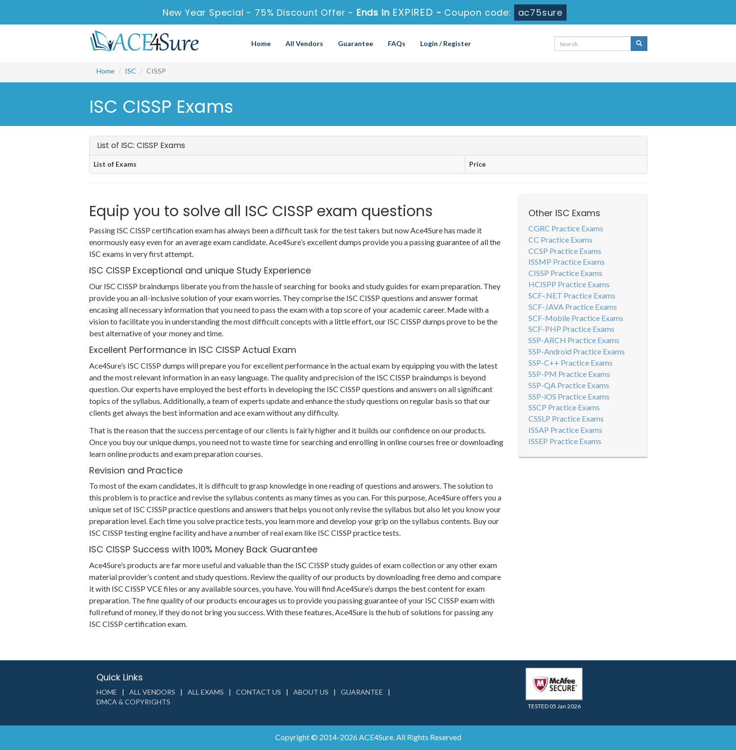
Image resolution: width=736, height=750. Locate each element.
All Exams (206, 692)
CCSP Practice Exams (564, 250)
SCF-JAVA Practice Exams (572, 306)
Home (261, 43)
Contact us (258, 692)
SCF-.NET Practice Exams (572, 295)
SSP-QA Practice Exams (568, 385)
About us (311, 692)
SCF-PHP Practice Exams (571, 328)
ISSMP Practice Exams (566, 261)
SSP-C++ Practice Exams (570, 362)
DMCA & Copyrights (133, 702)
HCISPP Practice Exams (569, 284)
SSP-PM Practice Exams (569, 373)
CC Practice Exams (560, 239)
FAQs (396, 43)
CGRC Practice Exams (565, 228)
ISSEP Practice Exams (564, 441)
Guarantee (355, 43)
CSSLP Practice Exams (566, 418)
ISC (130, 71)
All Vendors (304, 43)
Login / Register (445, 43)
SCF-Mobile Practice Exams (575, 318)
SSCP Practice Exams (564, 407)
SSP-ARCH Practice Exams (573, 340)
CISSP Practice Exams (565, 272)
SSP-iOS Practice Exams (569, 396)
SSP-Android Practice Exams (576, 351)
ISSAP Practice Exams (565, 429)
